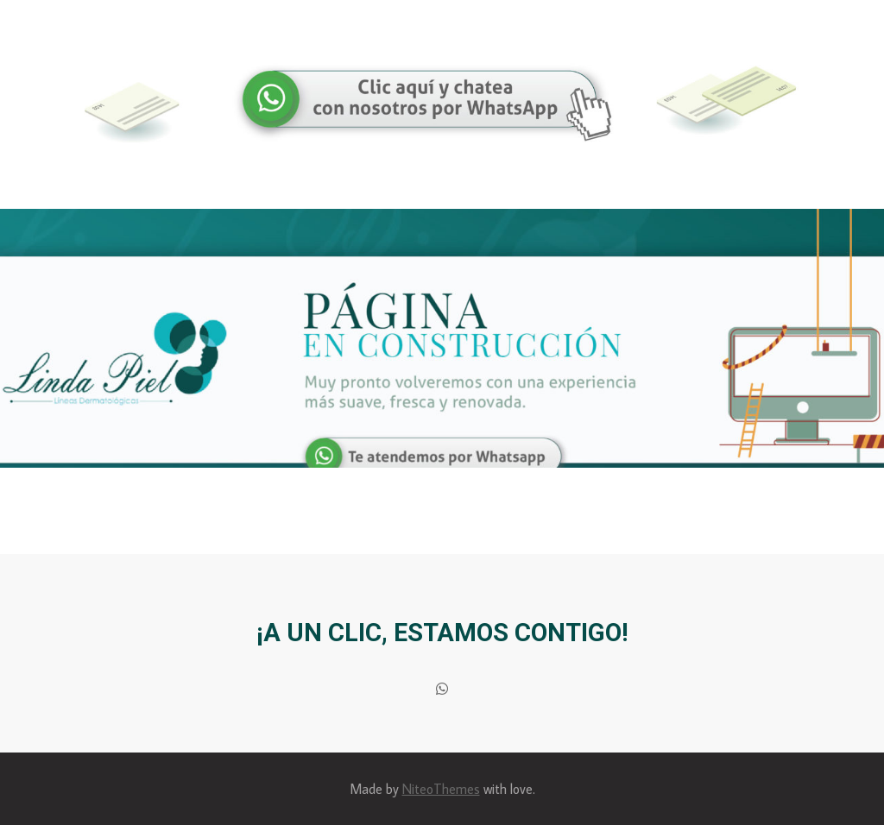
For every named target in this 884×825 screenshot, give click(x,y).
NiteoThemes (441, 788)
